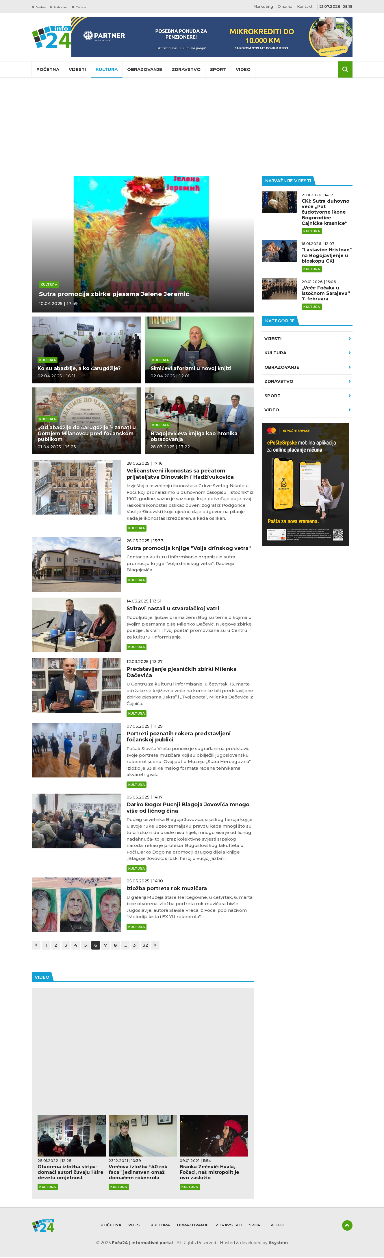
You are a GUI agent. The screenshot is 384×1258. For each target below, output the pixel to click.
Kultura (107, 69)
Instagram (75, 6)
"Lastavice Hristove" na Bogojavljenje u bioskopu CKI (327, 255)
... (130, 945)
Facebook (44, 6)
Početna (47, 69)
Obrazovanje (144, 69)
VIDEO (307, 410)
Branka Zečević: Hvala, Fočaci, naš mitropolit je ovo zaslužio (209, 1173)
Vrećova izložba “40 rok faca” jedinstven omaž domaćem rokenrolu (138, 1173)
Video (243, 69)
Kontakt (305, 6)
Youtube (104, 6)
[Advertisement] (192, 126)
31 (140, 945)
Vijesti (77, 69)
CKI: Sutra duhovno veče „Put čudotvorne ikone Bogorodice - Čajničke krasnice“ (325, 212)
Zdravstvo (186, 69)
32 (151, 945)
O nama (283, 6)
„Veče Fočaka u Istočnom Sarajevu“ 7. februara (326, 293)
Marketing (261, 6)
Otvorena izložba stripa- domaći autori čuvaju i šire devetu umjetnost (70, 1173)
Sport (218, 69)
